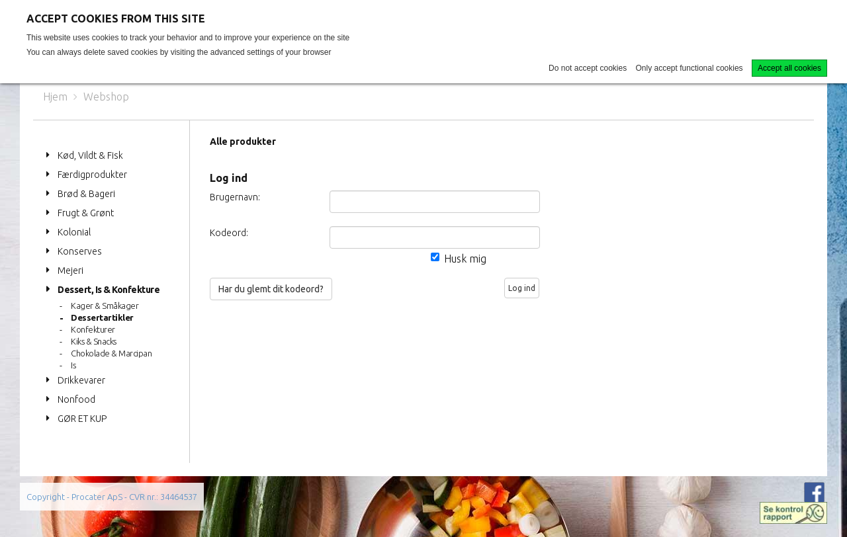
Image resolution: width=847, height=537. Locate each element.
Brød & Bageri (86, 193)
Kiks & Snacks (93, 341)
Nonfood (76, 399)
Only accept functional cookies (689, 68)
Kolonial (74, 232)
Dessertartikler (102, 317)
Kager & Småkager (104, 305)
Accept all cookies (789, 68)
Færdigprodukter (92, 174)
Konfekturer (93, 329)
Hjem (55, 97)
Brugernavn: (235, 197)
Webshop (106, 97)
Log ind (521, 288)
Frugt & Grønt (86, 213)
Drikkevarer (81, 380)
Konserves (80, 251)
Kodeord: (229, 232)
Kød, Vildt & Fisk (90, 155)
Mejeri (70, 270)
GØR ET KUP (82, 418)
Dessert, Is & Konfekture (108, 289)
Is (73, 365)
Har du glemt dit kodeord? (271, 289)
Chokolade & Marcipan (111, 353)
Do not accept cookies (588, 68)
